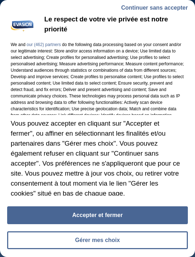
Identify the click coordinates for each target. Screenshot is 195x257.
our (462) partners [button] (43, 46)
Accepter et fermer (97, 216)
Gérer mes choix (97, 241)
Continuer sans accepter (154, 9)
